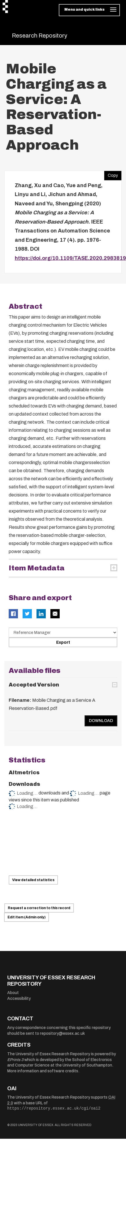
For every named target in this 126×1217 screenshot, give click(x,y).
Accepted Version (34, 685)
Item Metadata (37, 568)
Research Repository (39, 35)
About (13, 993)
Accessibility (19, 998)
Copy (111, 174)
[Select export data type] (63, 632)
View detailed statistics (33, 880)
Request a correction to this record (39, 908)
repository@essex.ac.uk (62, 1033)
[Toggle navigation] (89, 10)
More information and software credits (42, 1071)
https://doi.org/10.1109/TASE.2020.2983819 (70, 258)
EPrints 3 (15, 1060)
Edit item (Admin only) (26, 917)
